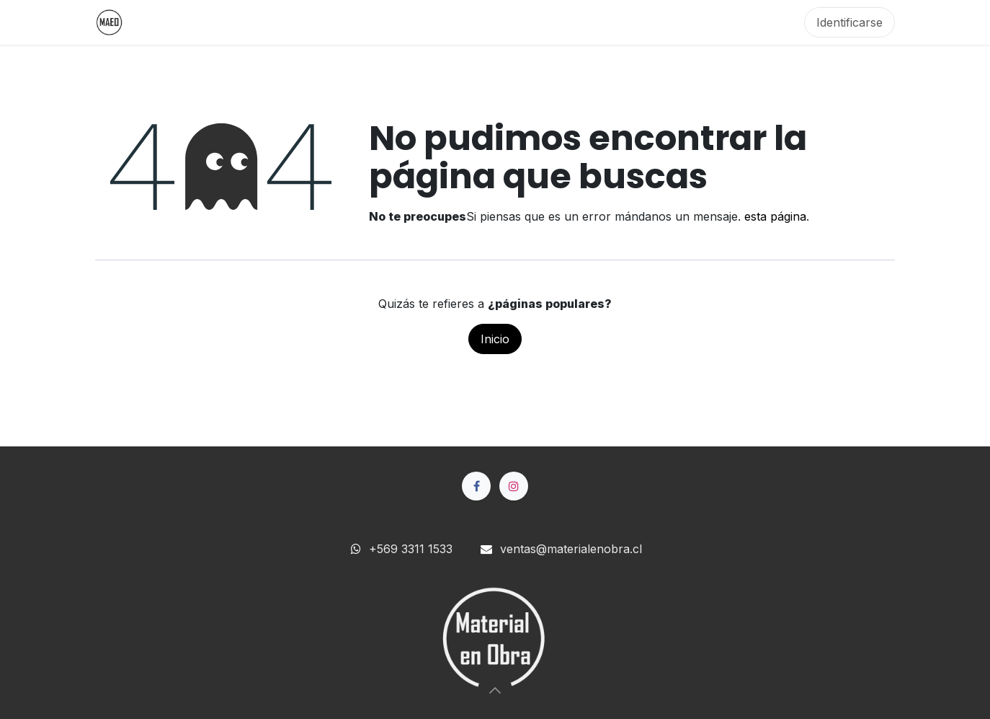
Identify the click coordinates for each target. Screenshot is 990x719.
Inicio (495, 339)
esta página (775, 216)
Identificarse (849, 22)
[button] (495, 690)
